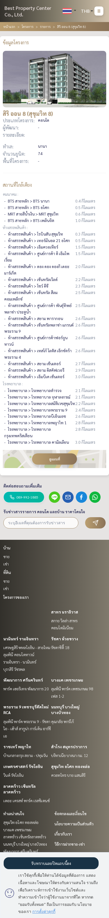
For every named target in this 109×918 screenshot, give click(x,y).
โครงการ (27, 26)
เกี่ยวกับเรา (63, 833)
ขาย (6, 556)
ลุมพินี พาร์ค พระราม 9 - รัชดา (26, 721)
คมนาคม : (10, 194)
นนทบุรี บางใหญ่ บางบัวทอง (25, 844)
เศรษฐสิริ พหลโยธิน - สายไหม (26, 647)
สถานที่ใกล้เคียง (17, 185)
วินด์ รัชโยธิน (13, 775)
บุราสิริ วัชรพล (14, 669)
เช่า (6, 563)
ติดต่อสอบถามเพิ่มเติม (22, 485)
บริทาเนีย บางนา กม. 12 (69, 755)
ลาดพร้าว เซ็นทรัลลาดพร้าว (24, 836)
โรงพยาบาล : (13, 383)
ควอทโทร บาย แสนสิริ (68, 775)
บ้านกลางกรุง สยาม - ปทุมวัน (25, 755)
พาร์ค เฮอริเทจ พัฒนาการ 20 (26, 688)
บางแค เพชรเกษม (67, 679)
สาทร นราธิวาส (64, 611)
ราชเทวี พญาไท (17, 746)
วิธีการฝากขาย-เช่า (69, 844)
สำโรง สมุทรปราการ (69, 746)
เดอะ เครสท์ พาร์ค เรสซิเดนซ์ (26, 800)
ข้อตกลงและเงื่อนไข (70, 813)
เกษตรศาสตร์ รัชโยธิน (23, 766)
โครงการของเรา (16, 597)
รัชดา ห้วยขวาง (64, 638)
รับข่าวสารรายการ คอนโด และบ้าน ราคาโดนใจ (44, 511)
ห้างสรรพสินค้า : (15, 227)
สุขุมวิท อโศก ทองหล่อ (70, 766)
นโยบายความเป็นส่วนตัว (74, 823)
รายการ (45, 26)
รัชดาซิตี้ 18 (60, 647)
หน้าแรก (9, 26)
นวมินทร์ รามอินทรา (20, 638)
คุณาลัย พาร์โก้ (62, 721)
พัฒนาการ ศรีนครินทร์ (23, 679)
